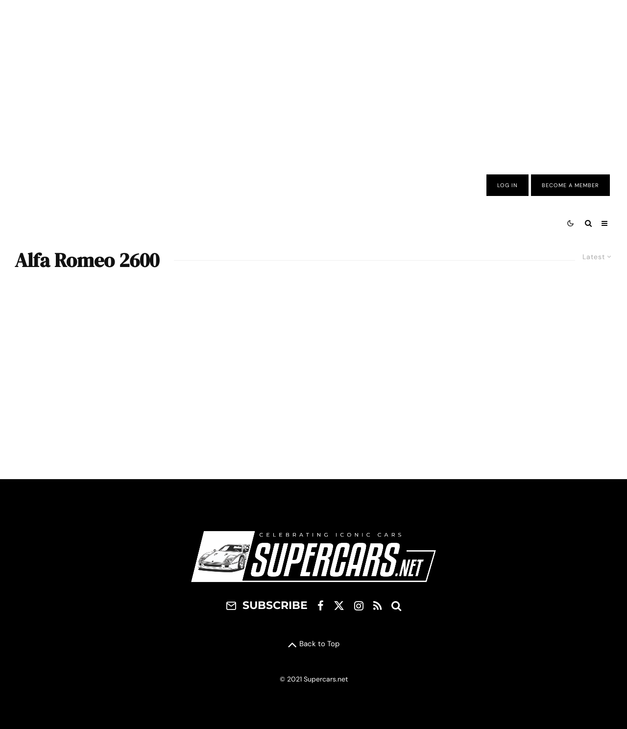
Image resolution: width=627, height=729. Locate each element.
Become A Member (570, 185)
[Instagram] (358, 605)
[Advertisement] (313, 79)
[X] (339, 605)
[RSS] (377, 605)
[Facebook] (321, 605)
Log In (507, 185)
